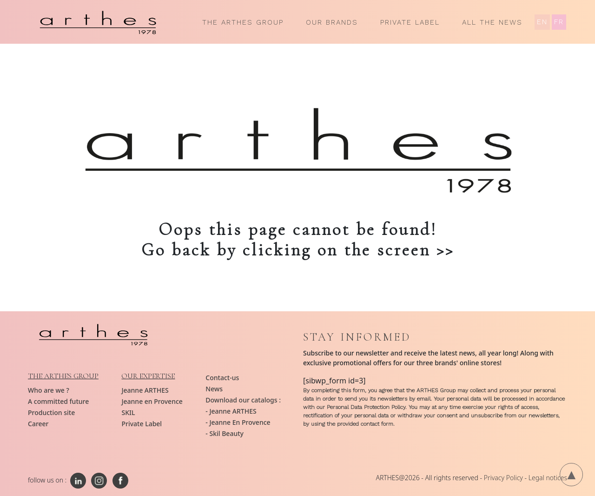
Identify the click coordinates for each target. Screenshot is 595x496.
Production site (51, 412)
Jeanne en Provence (151, 401)
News (214, 388)
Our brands (332, 22)
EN (542, 22)
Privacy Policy (503, 477)
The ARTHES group (243, 22)
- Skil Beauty (224, 433)
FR (559, 22)
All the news (492, 22)
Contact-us (222, 377)
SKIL (128, 412)
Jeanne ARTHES (144, 390)
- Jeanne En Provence (237, 422)
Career (38, 423)
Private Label (410, 22)
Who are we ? (48, 390)
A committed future (58, 401)
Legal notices (548, 477)
